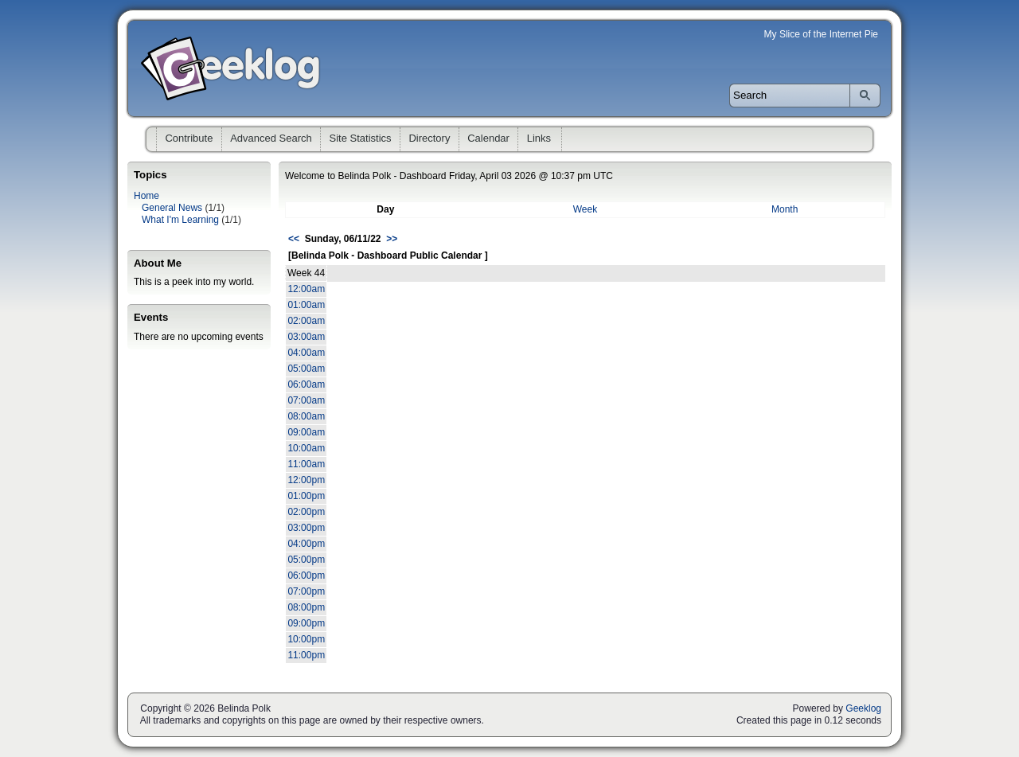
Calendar (488, 138)
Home (146, 195)
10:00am (306, 448)
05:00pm (306, 559)
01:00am (306, 304)
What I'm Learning (180, 219)
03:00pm (306, 527)
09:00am (306, 432)
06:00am (306, 384)
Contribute (189, 138)
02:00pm (306, 511)
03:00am (306, 336)
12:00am (306, 289)
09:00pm (306, 623)
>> (391, 238)
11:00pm (306, 655)
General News (172, 207)
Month (784, 209)
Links (539, 138)
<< (293, 238)
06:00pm (306, 575)
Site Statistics (361, 138)
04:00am (306, 352)
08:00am (306, 416)
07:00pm (306, 591)
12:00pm (306, 480)
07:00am (306, 400)
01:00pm (306, 495)
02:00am (306, 320)
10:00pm (306, 639)
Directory (429, 138)
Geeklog (863, 708)
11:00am (306, 464)
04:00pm (306, 543)
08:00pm (306, 607)
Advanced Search (271, 138)
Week (585, 209)
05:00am (306, 368)
